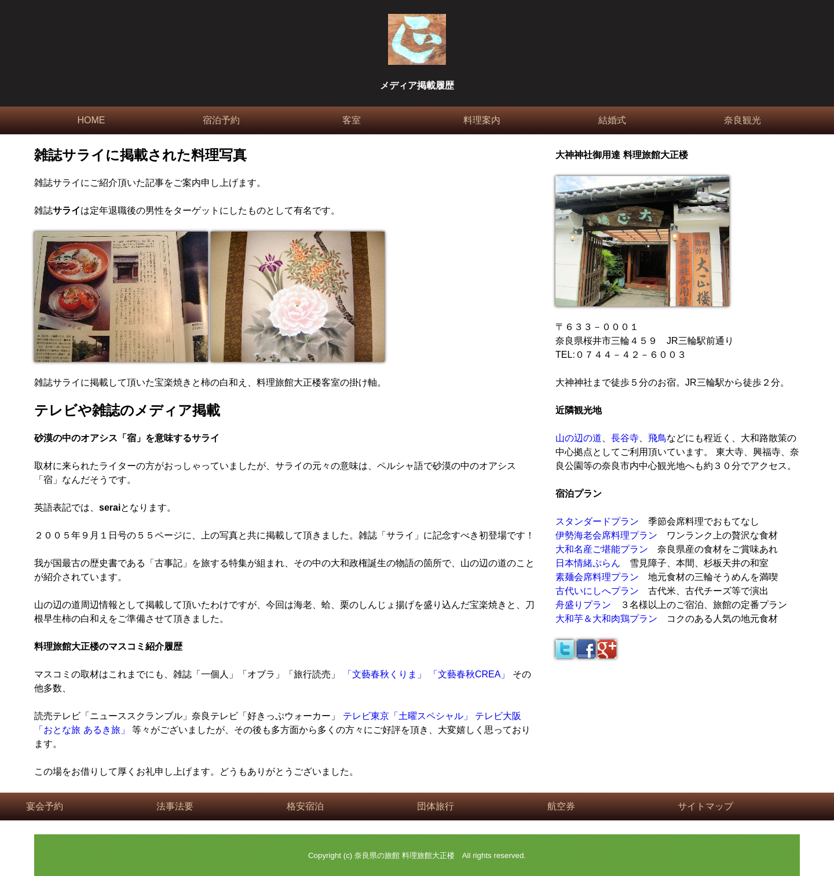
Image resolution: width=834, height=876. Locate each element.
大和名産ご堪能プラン (601, 549)
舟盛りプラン (583, 605)
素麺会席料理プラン (597, 577)
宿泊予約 (221, 120)
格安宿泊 (305, 806)
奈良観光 (742, 120)
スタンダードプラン (597, 521)
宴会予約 (44, 806)
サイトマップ (705, 806)
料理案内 (481, 120)
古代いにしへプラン (597, 591)
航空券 (561, 806)
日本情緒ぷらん (587, 563)
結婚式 (612, 120)
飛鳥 (657, 438)
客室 (351, 120)
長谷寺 (625, 438)
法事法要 (174, 806)
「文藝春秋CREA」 (469, 674)
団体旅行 (435, 806)
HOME (91, 120)
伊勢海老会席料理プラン (606, 535)
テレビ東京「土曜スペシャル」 (408, 716)
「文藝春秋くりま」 (384, 674)
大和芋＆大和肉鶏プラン (606, 619)
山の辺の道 (578, 438)
